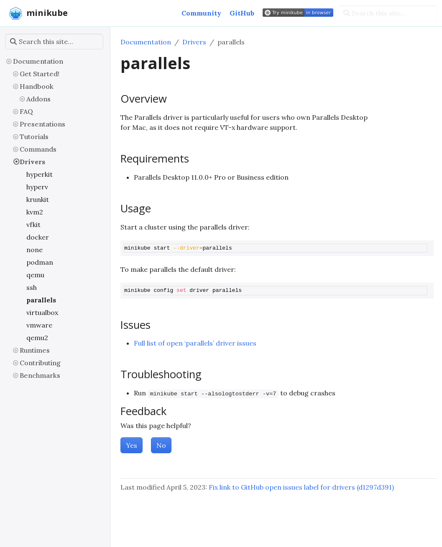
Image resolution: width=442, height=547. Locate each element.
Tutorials (34, 136)
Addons (38, 99)
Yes (131, 445)
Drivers (32, 161)
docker (37, 237)
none (34, 249)
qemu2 (37, 337)
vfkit (33, 224)
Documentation (38, 61)
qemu (35, 275)
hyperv (37, 187)
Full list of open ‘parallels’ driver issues (195, 343)
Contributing (40, 363)
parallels (41, 300)
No (161, 445)
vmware (39, 325)
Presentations (42, 124)
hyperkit (39, 174)
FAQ (26, 111)
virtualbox (42, 312)
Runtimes (35, 350)
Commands (38, 149)
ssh (31, 287)
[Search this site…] (387, 13)
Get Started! (39, 74)
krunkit (37, 199)
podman (39, 262)
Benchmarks (40, 375)
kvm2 (34, 212)
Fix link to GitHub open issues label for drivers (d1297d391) (301, 487)
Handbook (37, 86)
